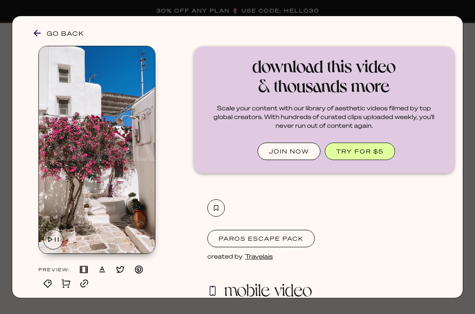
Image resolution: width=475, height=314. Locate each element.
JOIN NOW (289, 151)
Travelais (259, 256)
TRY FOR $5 (360, 151)
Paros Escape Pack (261, 238)
